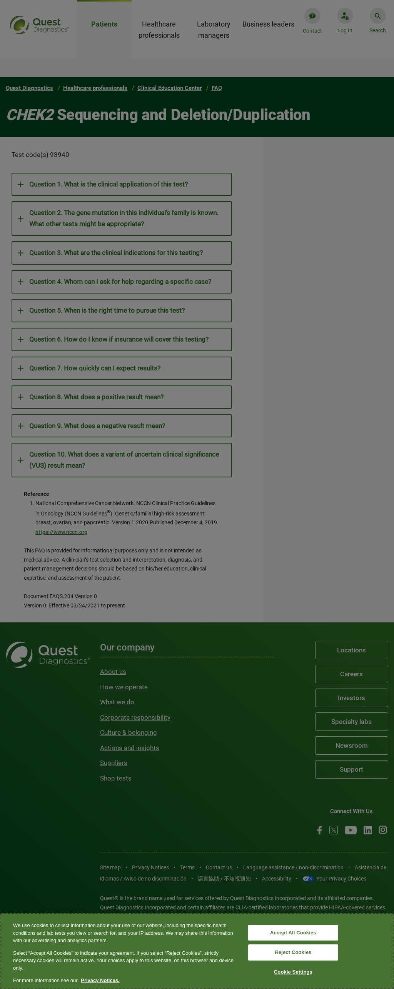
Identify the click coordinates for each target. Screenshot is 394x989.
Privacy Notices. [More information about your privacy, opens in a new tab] (100, 980)
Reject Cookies (293, 952)
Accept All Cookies (293, 933)
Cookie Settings (293, 972)
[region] (197, 951)
